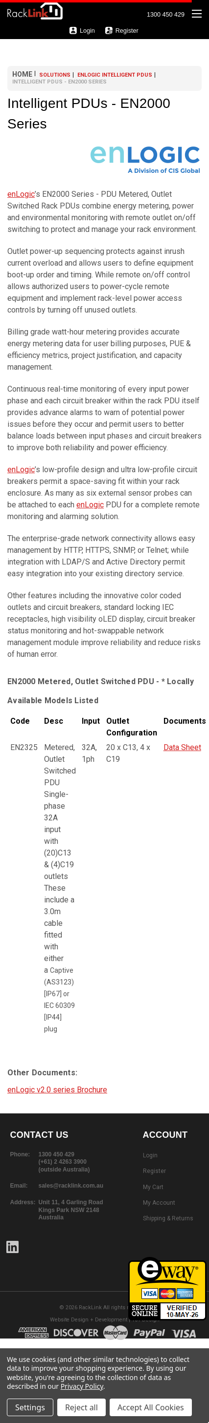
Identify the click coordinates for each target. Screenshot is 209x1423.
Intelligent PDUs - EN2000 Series (59, 82)
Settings (30, 1407)
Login (82, 30)
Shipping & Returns (168, 1218)
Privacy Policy (82, 1386)
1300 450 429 (166, 14)
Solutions (54, 75)
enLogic (21, 194)
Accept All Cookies (150, 1407)
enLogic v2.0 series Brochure (57, 1089)
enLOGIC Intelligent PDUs (114, 75)
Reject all (81, 1407)
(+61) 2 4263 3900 (63, 1161)
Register (122, 30)
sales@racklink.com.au (71, 1185)
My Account (159, 1202)
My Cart (153, 1187)
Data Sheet (182, 747)
